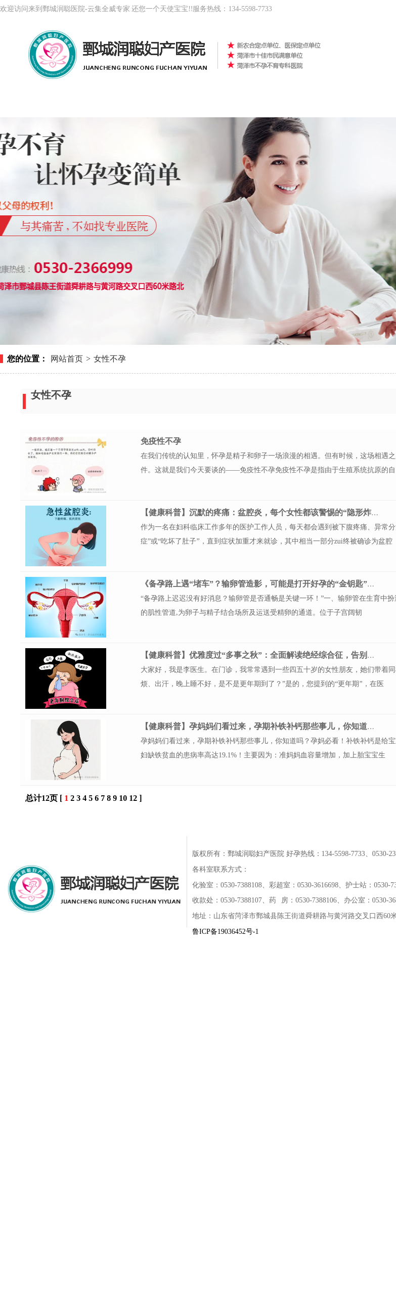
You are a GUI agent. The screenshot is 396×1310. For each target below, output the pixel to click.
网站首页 (30, 104)
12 (133, 798)
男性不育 (212, 104)
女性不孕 (152, 104)
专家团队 (334, 823)
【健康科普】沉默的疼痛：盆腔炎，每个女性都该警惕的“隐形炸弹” (262, 512)
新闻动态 (273, 104)
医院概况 (91, 104)
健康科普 (334, 104)
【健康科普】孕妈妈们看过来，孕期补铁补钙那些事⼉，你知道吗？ (262, 726)
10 (123, 798)
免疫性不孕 (161, 441)
